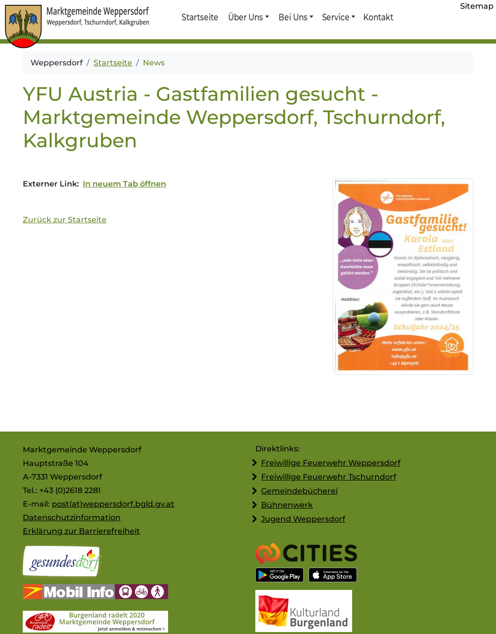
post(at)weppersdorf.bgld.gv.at (113, 504)
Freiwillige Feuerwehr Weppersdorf (331, 462)
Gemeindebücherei (299, 490)
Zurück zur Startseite (65, 219)
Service (335, 17)
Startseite (200, 17)
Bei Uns (293, 17)
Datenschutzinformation (72, 517)
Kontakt (378, 17)
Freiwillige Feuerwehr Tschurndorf (328, 476)
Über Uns (246, 17)
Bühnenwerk (287, 505)
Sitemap (477, 6)
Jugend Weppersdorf (303, 519)
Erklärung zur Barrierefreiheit (81, 531)
